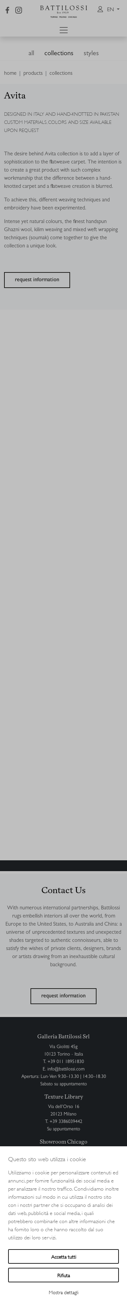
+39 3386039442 (65, 1122)
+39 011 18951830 (65, 1062)
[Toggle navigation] (64, 30)
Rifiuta (63, 1275)
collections (58, 53)
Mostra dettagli (64, 1292)
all (31, 53)
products (33, 73)
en (111, 10)
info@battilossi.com (66, 1069)
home (10, 73)
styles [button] (91, 53)
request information (37, 280)
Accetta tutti (63, 1256)
